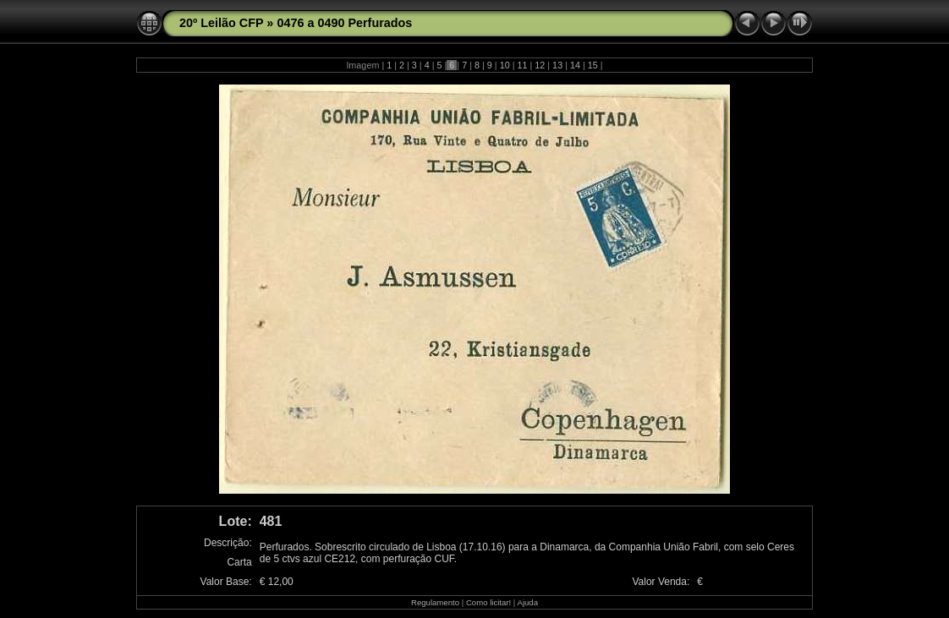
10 (505, 65)
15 (593, 65)
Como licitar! (488, 602)
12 (539, 65)
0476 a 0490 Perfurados (344, 23)
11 (521, 65)
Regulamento (435, 602)
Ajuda (527, 602)
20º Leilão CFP (221, 23)
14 (575, 65)
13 (557, 65)
